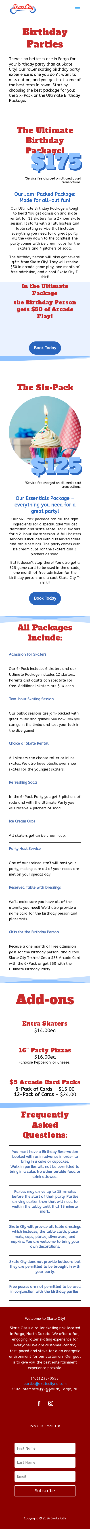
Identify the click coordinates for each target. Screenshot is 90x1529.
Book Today (45, 347)
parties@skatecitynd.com (45, 1384)
